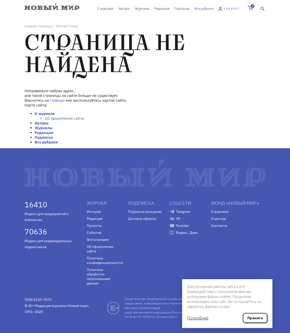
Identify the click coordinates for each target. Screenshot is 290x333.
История (94, 211)
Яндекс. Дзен (187, 232)
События (94, 232)
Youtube (182, 225)
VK (178, 218)
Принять (255, 318)
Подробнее (197, 317)
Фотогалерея (98, 239)
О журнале (105, 9)
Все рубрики (204, 9)
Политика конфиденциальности (104, 260)
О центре (218, 218)
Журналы (142, 9)
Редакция (161, 9)
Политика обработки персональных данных (98, 276)
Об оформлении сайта (64, 118)
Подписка (181, 9)
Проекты (94, 225)
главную (57, 100)
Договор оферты (142, 218)
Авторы (124, 9)
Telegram (183, 211)
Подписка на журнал (145, 211)
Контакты (219, 225)
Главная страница (38, 26)
